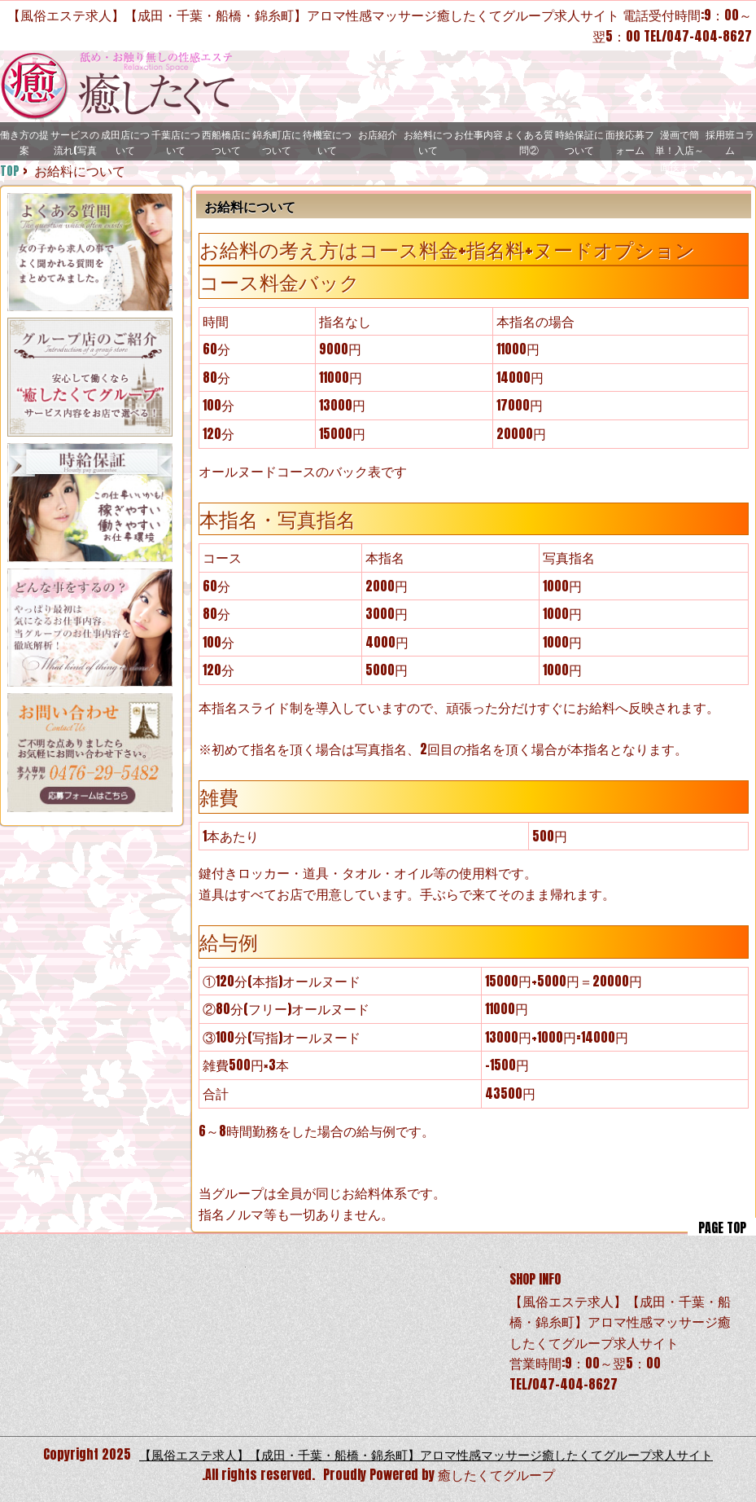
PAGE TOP (722, 1227)
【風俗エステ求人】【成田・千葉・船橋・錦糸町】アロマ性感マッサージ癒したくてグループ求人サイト (426, 1454)
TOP (10, 170)
